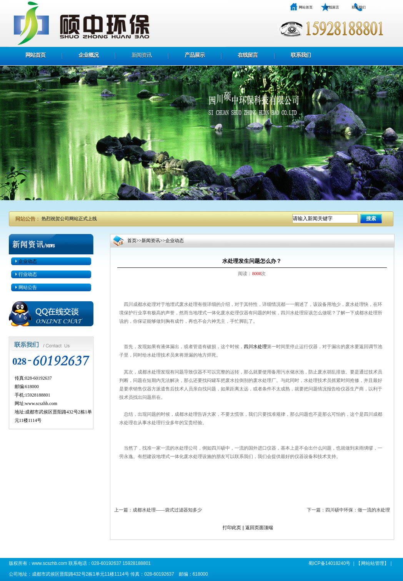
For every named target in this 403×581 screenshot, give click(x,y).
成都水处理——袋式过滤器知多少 (167, 510)
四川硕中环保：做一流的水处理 (357, 510)
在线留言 (332, 7)
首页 (132, 240)
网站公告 (27, 287)
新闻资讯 (142, 55)
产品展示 (195, 55)
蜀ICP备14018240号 (329, 563)
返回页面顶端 (259, 527)
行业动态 (27, 274)
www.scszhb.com (41, 403)
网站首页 (306, 7)
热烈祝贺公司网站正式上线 (69, 218)
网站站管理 (372, 563)
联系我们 (359, 7)
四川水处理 (255, 346)
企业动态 (27, 261)
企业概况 (88, 55)
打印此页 (232, 527)
